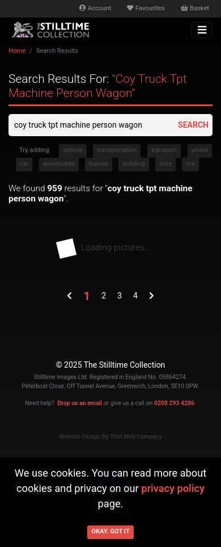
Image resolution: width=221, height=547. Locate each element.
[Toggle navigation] (201, 30)
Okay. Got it (110, 531)
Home (17, 50)
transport (164, 150)
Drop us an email (79, 403)
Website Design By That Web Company (110, 436)
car (24, 163)
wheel (200, 150)
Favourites (145, 8)
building (133, 163)
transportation (117, 150)
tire (190, 163)
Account (95, 8)
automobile (59, 163)
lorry (165, 163)
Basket (195, 8)
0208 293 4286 (174, 403)
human (98, 163)
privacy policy (173, 488)
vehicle (73, 150)
